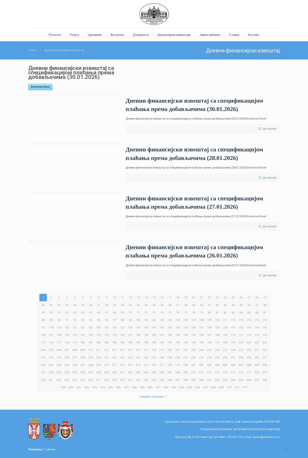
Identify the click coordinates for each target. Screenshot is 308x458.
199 (233, 342)
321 (51, 379)
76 (177, 312)
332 (138, 379)
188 (146, 342)
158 (138, 335)
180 (82, 342)
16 (161, 297)
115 (257, 320)
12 (130, 297)
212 (106, 350)
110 (217, 320)
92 (74, 320)
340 (201, 379)
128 (130, 327)
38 (106, 305)
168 (217, 335)
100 (138, 320)
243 (122, 357)
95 (98, 320)
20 (193, 297)
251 (185, 357)
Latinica (50, 449)
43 (146, 305)
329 (114, 379)
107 (193, 320)
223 (193, 350)
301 (122, 372)
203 (264, 342)
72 (146, 312)
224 (201, 350)
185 (122, 342)
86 (256, 312)
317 (249, 372)
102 (154, 320)
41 (130, 305)
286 (233, 364)
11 (122, 297)
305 (154, 372)
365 (189, 387)
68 (114, 312)
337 (177, 379)
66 (98, 312)
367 (205, 387)
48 (185, 305)
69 (122, 312)
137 (201, 327)
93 (82, 320)
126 (114, 327)
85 (248, 312)
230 (249, 350)
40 (122, 305)
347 (257, 379)
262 (43, 364)
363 (174, 387)
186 (130, 342)
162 (169, 335)
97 (114, 320)
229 (241, 350)
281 (193, 364)
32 (59, 305)
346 (249, 379)
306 (162, 372)
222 (185, 350)
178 (67, 342)
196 (209, 342)
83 (233, 312)
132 (162, 327)
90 (59, 320)
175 (43, 342)
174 (264, 335)
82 (225, 312)
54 (233, 305)
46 (169, 305)
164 (185, 335)
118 (51, 327)
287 (241, 364)
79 (201, 312)
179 (75, 342)
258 (241, 357)
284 (217, 364)
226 (217, 350)
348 (264, 379)
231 (257, 350)
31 (51, 305)
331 (130, 379)
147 (51, 335)
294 (67, 372)
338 (185, 379)
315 (233, 372)
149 (67, 335)
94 (90, 320)
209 (82, 350)
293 (59, 372)
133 (169, 327)
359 (142, 387)
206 (59, 350)
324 (75, 379)
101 (146, 320)
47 (177, 305)
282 (201, 364)
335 (162, 379)
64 (82, 312)
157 (130, 335)
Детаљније (269, 128)
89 (51, 320)
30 (43, 305)
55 (241, 305)
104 (169, 320)
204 (43, 350)
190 (162, 342)
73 (154, 312)
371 (237, 387)
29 (264, 297)
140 (225, 327)
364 (181, 387)
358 (134, 387)
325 (82, 379)
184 (114, 342)
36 (90, 305)
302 (130, 372)
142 (241, 327)
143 (249, 327)
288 (249, 364)
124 (98, 327)
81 (217, 312)
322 (59, 379)
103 (162, 320)
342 (217, 379)
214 (122, 350)
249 (169, 357)
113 (241, 320)
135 (185, 327)
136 (193, 327)
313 (217, 372)
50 (201, 305)
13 (138, 297)
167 (209, 335)
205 (51, 350)
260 (257, 357)
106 (185, 320)
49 (193, 305)
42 (138, 305)
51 (209, 305)
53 (225, 305)
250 (177, 357)
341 (209, 379)
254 (209, 357)
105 (177, 320)
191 (169, 342)
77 (185, 312)
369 (221, 387)
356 (118, 387)
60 (51, 312)
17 (169, 297)
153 (98, 335)
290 (264, 364)
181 (90, 342)
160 (154, 335)
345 (241, 379)
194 (193, 342)
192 (177, 342)
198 (225, 342)
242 (114, 357)
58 (264, 305)
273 (130, 364)
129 (138, 327)
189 (154, 342)
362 (166, 387)
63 (74, 312)
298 (98, 372)
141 (233, 327)
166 (201, 335)
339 (193, 379)
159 (146, 335)
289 (257, 364)
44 (154, 305)
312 (209, 372)
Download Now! (40, 86)
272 (122, 364)
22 (209, 297)
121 (75, 327)
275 (146, 364)
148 (59, 335)
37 (98, 305)
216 (138, 350)
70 (130, 312)
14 (146, 297)
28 (256, 297)
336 (169, 379)
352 (86, 387)
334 (154, 379)
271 (114, 364)
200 (241, 342)
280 (185, 364)
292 (51, 372)
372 (245, 387)
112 (233, 320)
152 (90, 335)
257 (233, 357)
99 (130, 320)
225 (209, 350)
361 (158, 387)
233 (43, 357)
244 (130, 357)
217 (146, 350)
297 (90, 372)
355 (110, 387)
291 (43, 372)
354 (102, 387)
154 (106, 335)
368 (213, 387)
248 (162, 357)
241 (106, 357)
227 (225, 350)
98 (122, 320)
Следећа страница (154, 396)
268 (90, 364)
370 (229, 387)
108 (201, 320)
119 (59, 327)
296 (82, 372)
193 (185, 342)
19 (185, 297)
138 (209, 327)
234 (51, 357)
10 (114, 297)
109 (209, 320)
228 (233, 350)
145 (264, 327)
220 (169, 350)
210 (90, 350)
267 (82, 364)
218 (154, 350)
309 (185, 372)
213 (114, 350)
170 (233, 335)
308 (177, 372)
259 (249, 357)
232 (264, 350)
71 (138, 312)
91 (66, 320)
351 (79, 387)
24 (225, 297)
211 (98, 350)
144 (257, 327)
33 (66, 305)
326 (90, 379)
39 (114, 305)
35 (82, 305)
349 (63, 387)
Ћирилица (35, 449)
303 (138, 372)
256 (225, 357)
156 (122, 335)
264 (59, 364)
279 (177, 364)
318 (257, 372)
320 (43, 379)
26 (241, 297)
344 (233, 379)
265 (67, 364)
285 (225, 364)
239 (90, 357)
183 (106, 342)
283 (209, 364)
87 (264, 312)
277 (162, 364)
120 (67, 327)
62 (66, 312)
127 (122, 327)
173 (257, 335)
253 (201, 357)
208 (75, 350)
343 (225, 379)
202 (257, 342)
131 (154, 327)
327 (98, 379)
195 (201, 342)
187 (138, 342)
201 (249, 342)
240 (98, 357)
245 (138, 357)
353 (94, 387)
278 (169, 364)
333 (146, 379)
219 (162, 350)
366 (197, 387)
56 (248, 305)
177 (59, 342)
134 (177, 327)
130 (146, 327)
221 (177, 350)
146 (43, 335)
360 (150, 387)
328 (106, 379)
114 (249, 320)
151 (82, 335)
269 (98, 364)
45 (161, 305)
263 (51, 364)
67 (106, 312)
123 (90, 327)
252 (193, 357)
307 (169, 372)
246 (146, 357)
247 (154, 357)
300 (114, 372)
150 (75, 335)
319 (264, 372)
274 (138, 364)
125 (106, 327)
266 (75, 364)
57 (256, 305)
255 (217, 357)
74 (161, 312)
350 (71, 387)
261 (264, 357)
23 (217, 297)
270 (106, 364)
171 (241, 335)
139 (217, 327)
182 (98, 342)
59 (43, 312)
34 (74, 305)
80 (209, 312)
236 (67, 357)
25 (233, 297)
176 (51, 342)
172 (249, 335)
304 (146, 372)
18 (177, 297)
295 (75, 372)
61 (59, 312)
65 (90, 312)
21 (201, 297)
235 (59, 357)
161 (162, 335)
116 (264, 320)
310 (193, 372)
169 (225, 335)
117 (43, 327)
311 (201, 372)
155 (114, 335)
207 (67, 350)
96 (106, 320)
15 (154, 297)
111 (225, 320)
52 (217, 305)
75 (169, 312)
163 (177, 335)
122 (82, 327)
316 (241, 372)
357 (126, 387)
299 (106, 372)
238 (82, 357)
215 (130, 350)
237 (75, 357)
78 (193, 312)
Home (32, 50)
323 (67, 379)
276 (154, 364)
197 (217, 342)
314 (225, 372)
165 (193, 335)
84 (241, 312)
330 (122, 379)
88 (43, 320)
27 (248, 297)
